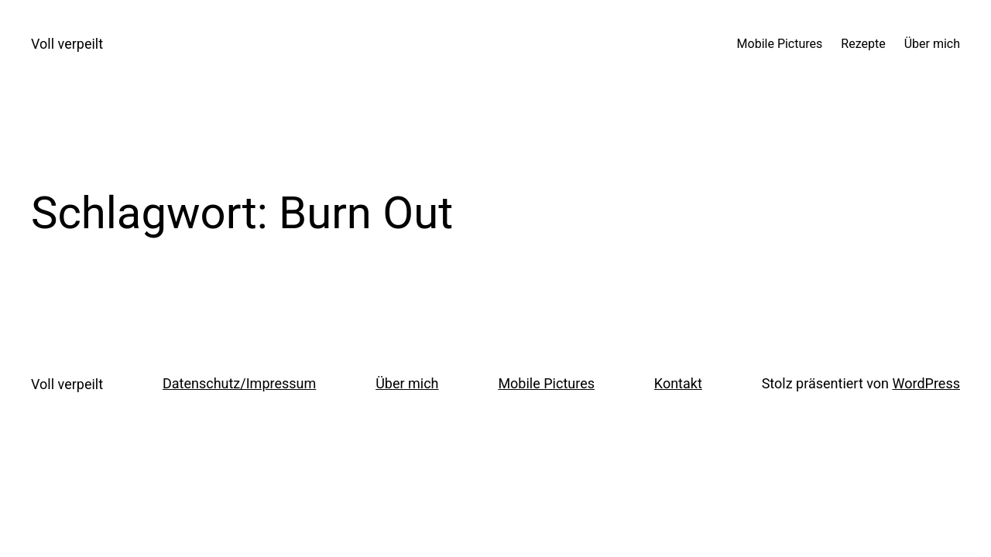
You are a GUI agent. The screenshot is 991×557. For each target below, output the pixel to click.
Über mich (406, 383)
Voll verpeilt (67, 44)
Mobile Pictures (546, 383)
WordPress (926, 383)
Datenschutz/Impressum (239, 383)
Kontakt (678, 383)
